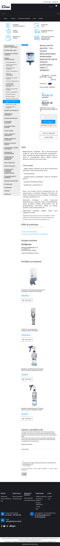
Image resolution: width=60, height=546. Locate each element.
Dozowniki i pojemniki (8, 122)
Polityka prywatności (41, 496)
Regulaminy (4, 496)
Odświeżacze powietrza (8, 114)
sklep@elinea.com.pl (52, 541)
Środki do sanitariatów (12, 81)
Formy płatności (28, 498)
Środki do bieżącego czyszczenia (11, 65)
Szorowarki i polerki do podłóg (11, 148)
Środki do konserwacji (12, 71)
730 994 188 (17, 515)
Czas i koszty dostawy (29, 500)
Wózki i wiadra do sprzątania (10, 139)
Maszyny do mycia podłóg (10, 144)
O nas (49, 498)
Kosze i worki (8, 131)
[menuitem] (6, 18)
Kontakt (50, 496)
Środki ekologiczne (11, 104)
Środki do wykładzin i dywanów (12, 89)
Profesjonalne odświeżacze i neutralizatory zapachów (10, 85)
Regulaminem (51, 438)
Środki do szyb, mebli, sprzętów (11, 78)
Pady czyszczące (9, 162)
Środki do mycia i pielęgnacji (10, 68)
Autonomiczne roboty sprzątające (10, 46)
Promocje (7, 194)
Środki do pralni (10, 96)
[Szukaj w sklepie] (30, 13)
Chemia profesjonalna (9, 58)
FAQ (2, 501)
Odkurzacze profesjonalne (9, 153)
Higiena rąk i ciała (10, 50)
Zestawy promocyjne (11, 181)
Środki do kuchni (10, 94)
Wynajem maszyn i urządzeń (10, 177)
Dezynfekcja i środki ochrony (11, 54)
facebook (1, 526)
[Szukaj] (58, 13)
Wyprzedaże (8, 184)
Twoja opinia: (25, 449)
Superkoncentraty (11, 62)
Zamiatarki (8, 187)
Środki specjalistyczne (12, 98)
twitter (7, 526)
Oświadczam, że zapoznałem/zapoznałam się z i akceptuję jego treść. (39, 463)
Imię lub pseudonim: (26, 444)
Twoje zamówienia (17, 496)
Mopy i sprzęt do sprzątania (9, 134)
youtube (4, 526)
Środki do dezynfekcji (12, 92)
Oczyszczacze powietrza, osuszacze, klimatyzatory (9, 171)
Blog (37, 509)
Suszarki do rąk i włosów (9, 127)
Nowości (7, 191)
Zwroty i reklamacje (6, 498)
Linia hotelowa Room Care (11, 102)
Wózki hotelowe (9, 166)
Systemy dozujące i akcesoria (11, 107)
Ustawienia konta (16, 498)
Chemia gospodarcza (11, 110)
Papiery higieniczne (10, 118)
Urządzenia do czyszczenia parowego (9, 158)
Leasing (38, 506)
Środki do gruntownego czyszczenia (9, 74)
